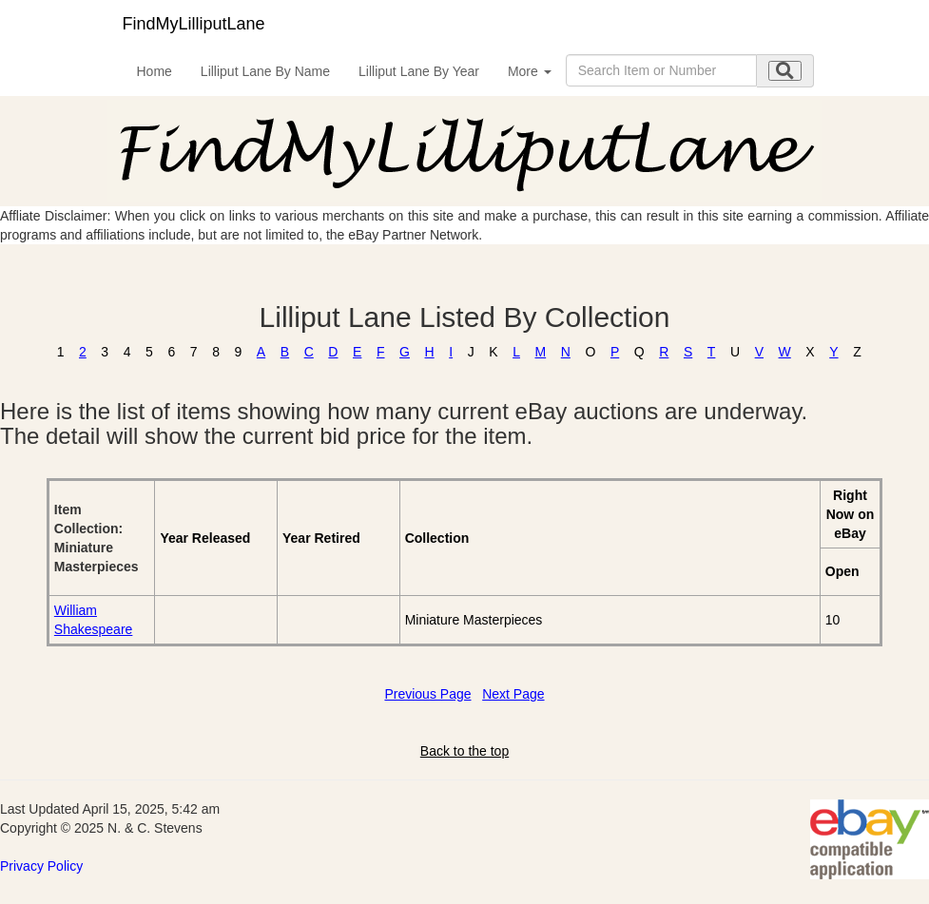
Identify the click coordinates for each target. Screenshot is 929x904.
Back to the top (464, 751)
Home (154, 71)
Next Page (513, 694)
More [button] (530, 71)
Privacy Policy (41, 866)
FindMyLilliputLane (194, 23)
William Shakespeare (93, 620)
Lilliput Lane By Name (265, 71)
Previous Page (427, 694)
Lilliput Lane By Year (418, 71)
